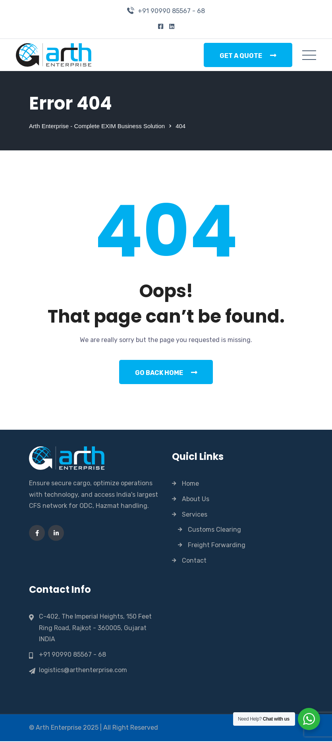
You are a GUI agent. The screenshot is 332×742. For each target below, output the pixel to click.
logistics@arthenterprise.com (83, 671)
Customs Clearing (214, 530)
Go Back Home (166, 373)
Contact (194, 561)
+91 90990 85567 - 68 (171, 11)
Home (190, 484)
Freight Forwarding (216, 545)
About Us (195, 499)
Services (194, 515)
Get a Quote (248, 56)
